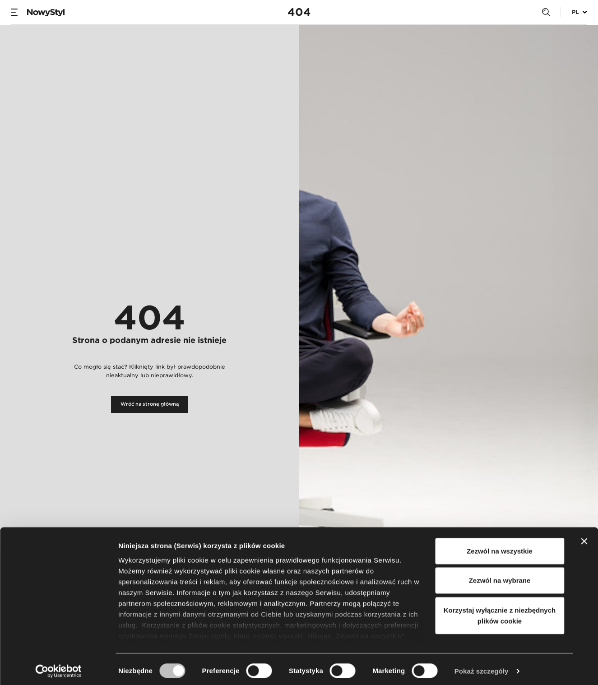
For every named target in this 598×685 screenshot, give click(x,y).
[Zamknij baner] (584, 537)
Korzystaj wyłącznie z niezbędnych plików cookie (500, 611)
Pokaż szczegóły (481, 667)
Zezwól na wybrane (500, 576)
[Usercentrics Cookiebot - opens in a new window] (58, 667)
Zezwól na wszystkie (500, 547)
